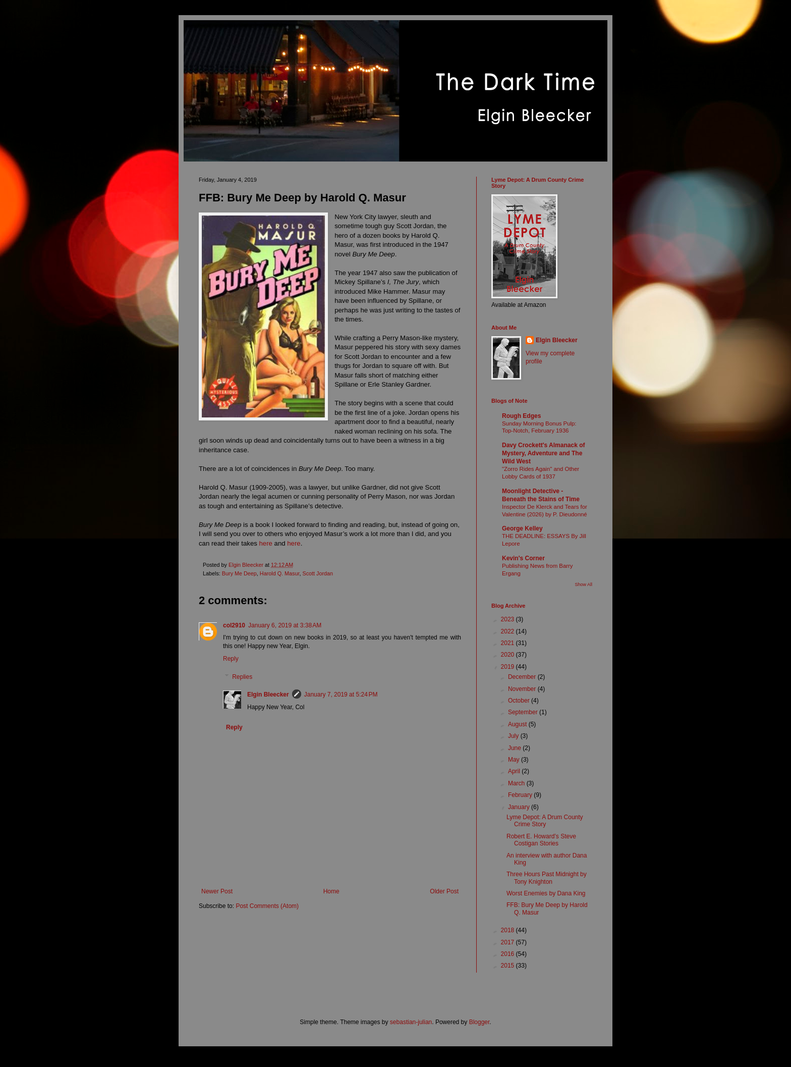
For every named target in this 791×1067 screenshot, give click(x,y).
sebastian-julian (411, 1022)
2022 (508, 631)
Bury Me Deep (239, 573)
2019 (508, 666)
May (514, 759)
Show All (583, 584)
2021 (508, 643)
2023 (508, 619)
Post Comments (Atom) (267, 906)
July (514, 735)
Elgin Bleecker (268, 694)
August (518, 724)
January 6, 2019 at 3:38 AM (284, 625)
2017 (508, 942)
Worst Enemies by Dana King (546, 893)
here (266, 543)
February (521, 794)
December (523, 676)
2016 (508, 953)
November (523, 688)
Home (331, 891)
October (519, 700)
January (519, 807)
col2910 (234, 625)
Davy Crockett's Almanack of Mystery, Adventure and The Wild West (543, 453)
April (515, 771)
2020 (508, 654)
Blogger (479, 1022)
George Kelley (522, 528)
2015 (508, 965)
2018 (508, 930)
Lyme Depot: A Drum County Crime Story (544, 821)
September (523, 712)
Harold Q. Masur (280, 573)
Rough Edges (521, 415)
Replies (242, 676)
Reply (231, 658)
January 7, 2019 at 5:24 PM (341, 694)
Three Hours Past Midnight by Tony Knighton (546, 878)
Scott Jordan (317, 573)
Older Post (444, 891)
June (515, 748)
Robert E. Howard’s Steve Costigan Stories (541, 840)
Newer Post (217, 891)
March (517, 783)
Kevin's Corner (523, 558)
